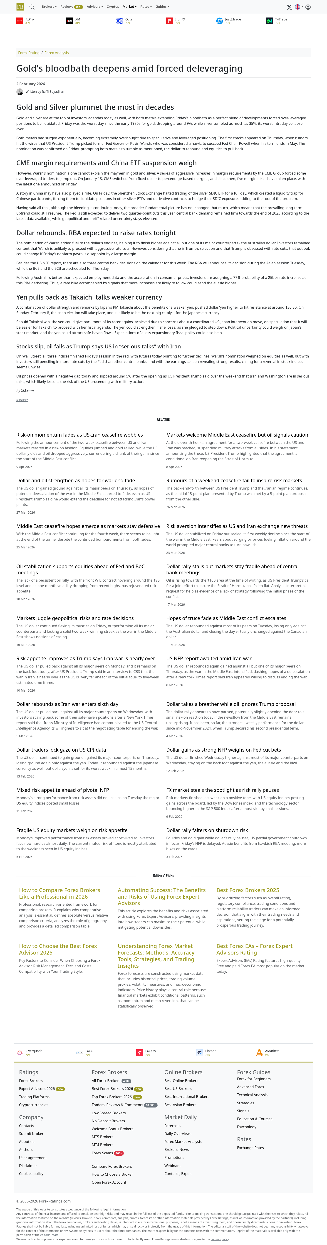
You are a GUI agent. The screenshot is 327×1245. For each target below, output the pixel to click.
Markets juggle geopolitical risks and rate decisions (75, 618)
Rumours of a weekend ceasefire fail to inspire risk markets (234, 480)
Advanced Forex (250, 1086)
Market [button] (128, 6)
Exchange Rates (250, 1147)
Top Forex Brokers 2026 (117, 1097)
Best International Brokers (186, 1096)
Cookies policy (31, 1173)
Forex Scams (108, 1153)
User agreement (33, 1157)
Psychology (246, 1126)
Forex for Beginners (254, 1078)
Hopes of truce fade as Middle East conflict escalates (226, 618)
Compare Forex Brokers (112, 1166)
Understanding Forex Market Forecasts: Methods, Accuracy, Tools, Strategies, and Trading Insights (157, 956)
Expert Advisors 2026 (42, 1088)
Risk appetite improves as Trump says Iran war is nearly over (85, 658)
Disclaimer (28, 1165)
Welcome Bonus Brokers (112, 1128)
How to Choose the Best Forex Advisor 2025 (58, 949)
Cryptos (113, 6)
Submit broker (31, 1133)
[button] (299, 6)
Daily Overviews (177, 1133)
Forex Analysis (57, 52)
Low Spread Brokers (109, 1112)
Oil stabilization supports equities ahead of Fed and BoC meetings (80, 569)
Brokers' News (176, 1149)
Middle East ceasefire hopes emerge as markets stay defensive (88, 526)
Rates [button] (144, 6)
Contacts (26, 1125)
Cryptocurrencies (33, 1104)
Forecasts (172, 1125)
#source (22, 400)
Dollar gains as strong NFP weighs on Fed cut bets (223, 749)
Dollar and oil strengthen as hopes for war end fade (75, 480)
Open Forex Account (109, 1182)
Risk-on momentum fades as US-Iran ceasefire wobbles (79, 434)
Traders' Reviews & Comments (125, 1105)
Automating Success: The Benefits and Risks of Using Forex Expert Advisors (162, 896)
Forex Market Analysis (183, 1141)
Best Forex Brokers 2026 (117, 1088)
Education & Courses (254, 1118)
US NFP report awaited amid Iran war (209, 658)
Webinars (172, 1165)
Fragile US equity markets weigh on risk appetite (72, 830)
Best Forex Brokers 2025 (247, 890)
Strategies (245, 1102)
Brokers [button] (48, 6)
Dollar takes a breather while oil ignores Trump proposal (231, 704)
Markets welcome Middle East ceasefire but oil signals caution (237, 434)
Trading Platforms (34, 1096)
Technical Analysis (252, 1094)
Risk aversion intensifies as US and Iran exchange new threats (237, 526)
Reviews (71, 6)
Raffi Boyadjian (53, 91)
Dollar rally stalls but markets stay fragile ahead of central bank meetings (232, 569)
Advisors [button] (93, 6)
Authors (26, 1149)
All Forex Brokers (111, 1080)
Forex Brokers (31, 1080)
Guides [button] (161, 6)
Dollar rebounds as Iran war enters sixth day (67, 704)
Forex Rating (29, 52)
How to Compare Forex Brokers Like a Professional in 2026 (59, 893)
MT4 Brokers (102, 1144)
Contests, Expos (177, 1173)
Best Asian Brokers (180, 1104)
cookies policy (220, 1239)
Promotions (174, 1157)
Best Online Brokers (181, 1080)
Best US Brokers (178, 1088)
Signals (243, 1110)
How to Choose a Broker (112, 1174)
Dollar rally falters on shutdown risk (207, 830)
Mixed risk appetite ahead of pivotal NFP (62, 790)
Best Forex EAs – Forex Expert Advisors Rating (254, 949)
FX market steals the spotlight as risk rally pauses (222, 790)
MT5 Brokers (102, 1136)
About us (26, 1141)
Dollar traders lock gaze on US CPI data (61, 749)
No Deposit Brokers (108, 1120)
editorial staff (49, 1235)
